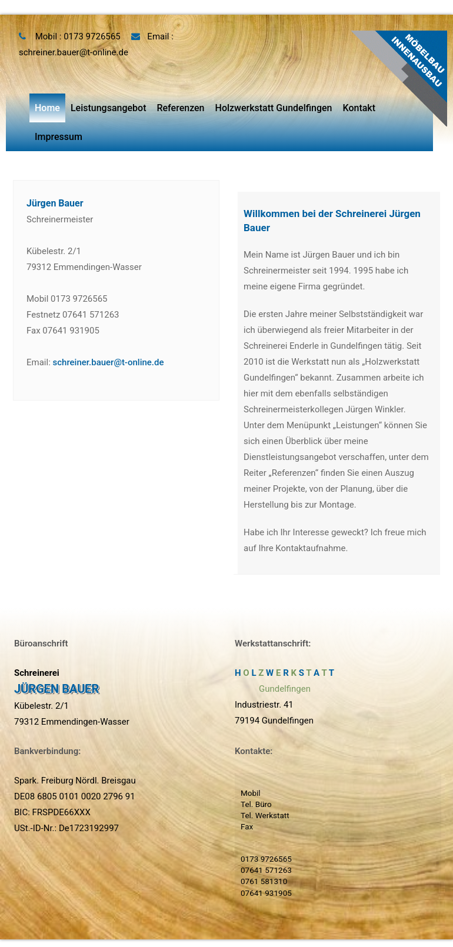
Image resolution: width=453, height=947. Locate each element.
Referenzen (180, 108)
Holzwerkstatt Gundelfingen (273, 108)
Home (47, 108)
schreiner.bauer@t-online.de (73, 52)
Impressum (58, 136)
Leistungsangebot (108, 108)
